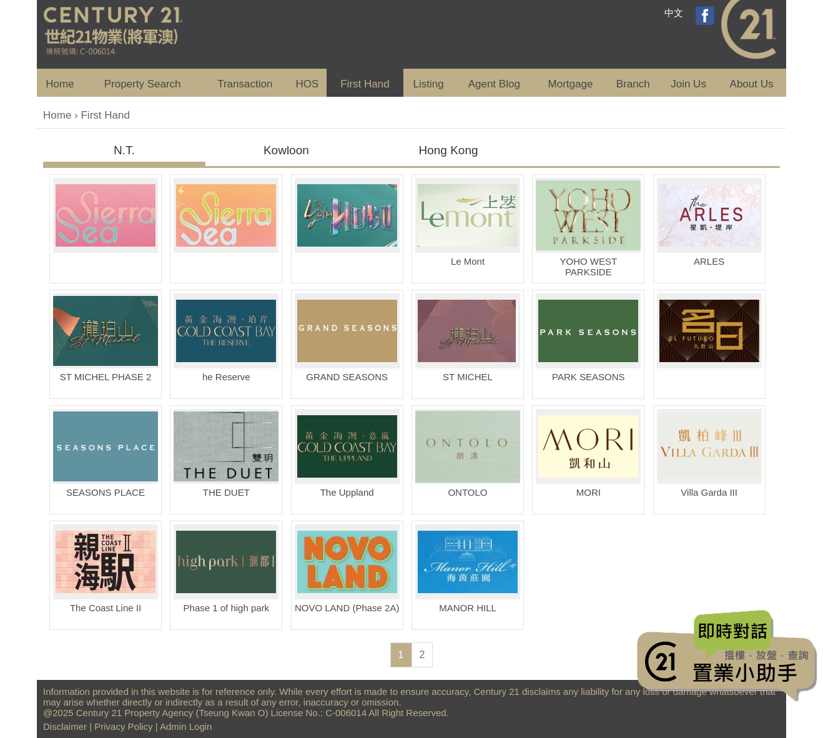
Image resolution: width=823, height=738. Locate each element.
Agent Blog (494, 84)
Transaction (244, 84)
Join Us (688, 84)
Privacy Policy (123, 726)
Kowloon (286, 150)
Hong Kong (448, 150)
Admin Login (186, 726)
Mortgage (570, 84)
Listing (428, 84)
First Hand (364, 84)
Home (60, 84)
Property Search (142, 84)
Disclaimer (65, 726)
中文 (673, 12)
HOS (307, 84)
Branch (633, 84)
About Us (752, 84)
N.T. (124, 150)
